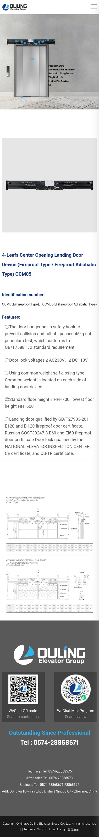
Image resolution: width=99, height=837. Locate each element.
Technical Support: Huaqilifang (44, 829)
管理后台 (73, 829)
